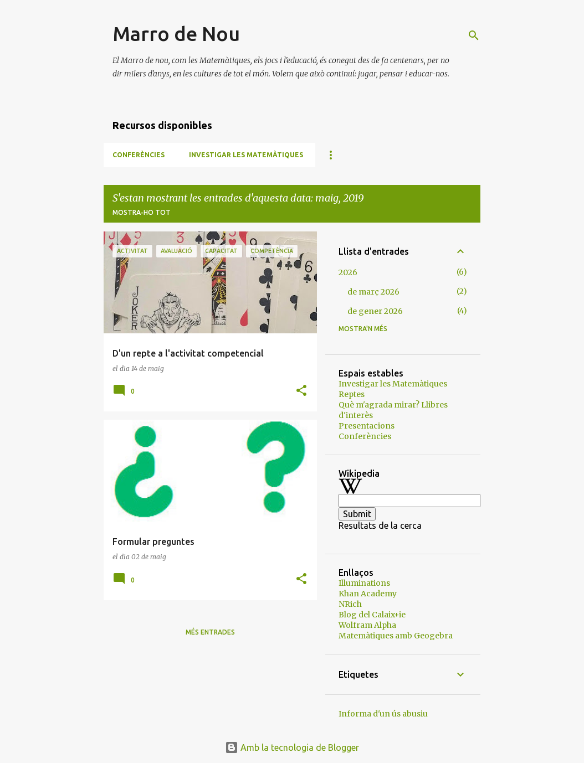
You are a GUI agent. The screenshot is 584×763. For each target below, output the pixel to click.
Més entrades (210, 632)
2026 (348, 272)
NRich (350, 604)
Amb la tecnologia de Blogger (292, 747)
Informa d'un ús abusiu (383, 714)
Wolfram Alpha (367, 625)
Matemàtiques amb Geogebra (396, 636)
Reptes (352, 394)
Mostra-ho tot (141, 212)
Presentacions (367, 426)
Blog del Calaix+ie (372, 615)
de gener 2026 (375, 311)
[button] (301, 391)
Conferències (138, 154)
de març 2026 (373, 292)
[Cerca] (473, 35)
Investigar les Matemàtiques (246, 154)
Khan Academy (368, 594)
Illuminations (364, 583)
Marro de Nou (176, 33)
